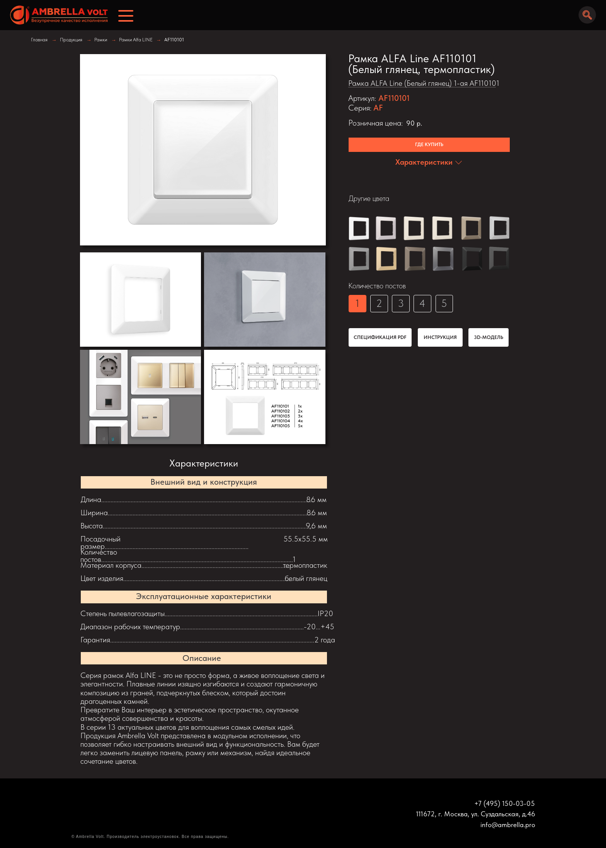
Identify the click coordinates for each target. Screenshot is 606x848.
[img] (56, 15)
